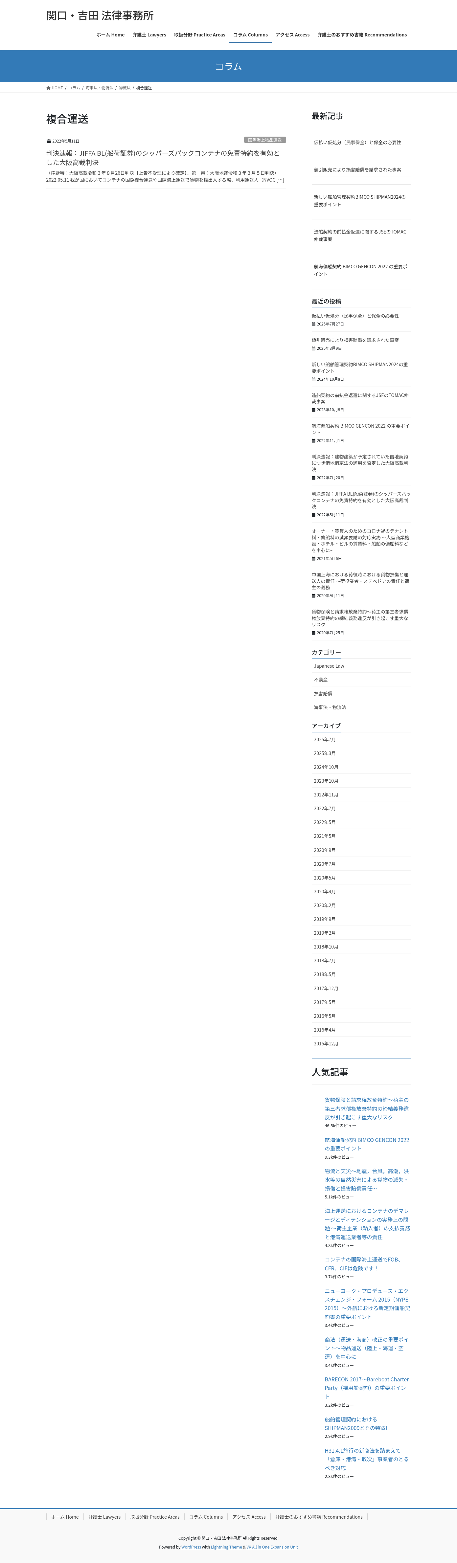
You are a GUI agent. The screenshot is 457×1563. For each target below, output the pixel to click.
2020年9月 (325, 850)
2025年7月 (325, 739)
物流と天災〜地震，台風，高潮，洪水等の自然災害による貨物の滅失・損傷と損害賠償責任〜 (367, 1179)
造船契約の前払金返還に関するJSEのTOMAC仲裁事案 (360, 235)
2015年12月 (326, 1043)
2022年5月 (325, 822)
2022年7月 (325, 808)
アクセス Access (248, 1516)
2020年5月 (325, 877)
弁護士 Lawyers (104, 1516)
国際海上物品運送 (265, 140)
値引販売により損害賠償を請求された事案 (357, 169)
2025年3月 (325, 753)
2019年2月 (325, 932)
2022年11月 (326, 794)
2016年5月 (325, 1016)
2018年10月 (326, 946)
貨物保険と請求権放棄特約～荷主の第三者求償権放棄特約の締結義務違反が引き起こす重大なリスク (360, 618)
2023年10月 (326, 780)
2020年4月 (325, 891)
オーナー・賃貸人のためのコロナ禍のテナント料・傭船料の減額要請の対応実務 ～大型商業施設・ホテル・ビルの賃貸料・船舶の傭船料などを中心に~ (360, 540)
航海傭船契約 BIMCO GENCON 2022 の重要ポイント (360, 270)
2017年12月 (326, 988)
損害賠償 (323, 693)
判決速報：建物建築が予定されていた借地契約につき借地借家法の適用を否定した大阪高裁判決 (360, 463)
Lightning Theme (226, 1547)
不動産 (321, 679)
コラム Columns (206, 1516)
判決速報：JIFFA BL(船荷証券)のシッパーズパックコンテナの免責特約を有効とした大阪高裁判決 (163, 157)
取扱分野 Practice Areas (154, 1516)
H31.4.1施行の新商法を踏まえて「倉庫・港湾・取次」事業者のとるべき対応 (367, 1459)
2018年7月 (325, 960)
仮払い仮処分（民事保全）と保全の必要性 (357, 142)
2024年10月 (326, 767)
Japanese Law (329, 665)
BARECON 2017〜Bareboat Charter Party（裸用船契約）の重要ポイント (367, 1387)
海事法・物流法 (330, 707)
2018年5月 (325, 974)
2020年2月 (325, 905)
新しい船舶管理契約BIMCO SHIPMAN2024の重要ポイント (360, 200)
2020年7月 (325, 863)
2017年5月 (325, 1002)
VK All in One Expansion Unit (272, 1547)
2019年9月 (325, 919)
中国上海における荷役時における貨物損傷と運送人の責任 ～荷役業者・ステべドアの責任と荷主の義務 (360, 581)
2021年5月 (325, 836)
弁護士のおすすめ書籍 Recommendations (319, 1516)
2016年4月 (325, 1029)
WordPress (191, 1547)
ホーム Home (65, 1516)
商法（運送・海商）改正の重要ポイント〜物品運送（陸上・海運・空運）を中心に (367, 1348)
